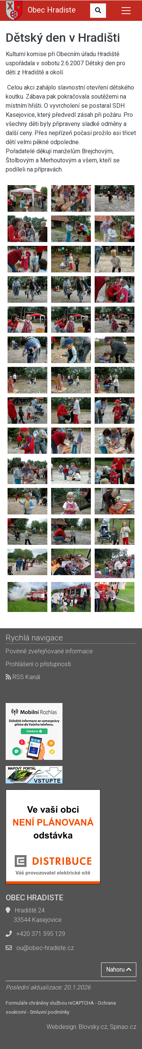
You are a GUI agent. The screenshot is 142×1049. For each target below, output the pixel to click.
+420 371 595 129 (40, 933)
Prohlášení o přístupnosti (38, 664)
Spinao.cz (123, 1026)
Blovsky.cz (93, 1026)
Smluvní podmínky (49, 1012)
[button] (98, 10)
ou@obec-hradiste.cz (45, 947)
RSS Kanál (23, 677)
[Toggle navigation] (126, 10)
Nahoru (118, 969)
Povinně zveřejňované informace (49, 651)
